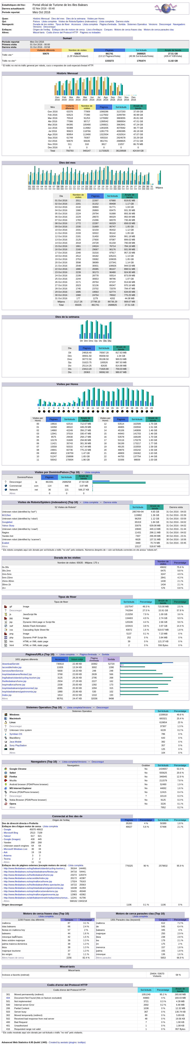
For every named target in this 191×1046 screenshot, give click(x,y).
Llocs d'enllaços (94, 29)
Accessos (76, 24)
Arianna (7, 855)
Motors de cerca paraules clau (159, 29)
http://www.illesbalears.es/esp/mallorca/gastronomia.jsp (31, 894)
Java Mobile (16, 742)
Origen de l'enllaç (41, 29)
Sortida (121, 24)
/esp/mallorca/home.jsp (13, 684)
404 (8, 998)
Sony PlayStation (18, 745)
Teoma (7, 859)
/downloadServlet (10, 664)
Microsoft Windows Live (15, 849)
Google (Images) (12, 839)
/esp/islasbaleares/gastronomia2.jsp (20, 688)
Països (36, 21)
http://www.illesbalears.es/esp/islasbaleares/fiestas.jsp (31, 871)
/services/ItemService (12, 671)
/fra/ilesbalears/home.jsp (14, 681)
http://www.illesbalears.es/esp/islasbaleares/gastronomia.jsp (33, 888)
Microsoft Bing (11, 832)
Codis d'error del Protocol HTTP (62, 32)
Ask (5, 852)
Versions (153, 24)
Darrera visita (122, 21)
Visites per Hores (95, 18)
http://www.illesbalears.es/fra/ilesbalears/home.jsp (28, 875)
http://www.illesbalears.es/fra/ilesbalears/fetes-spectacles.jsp (34, 884)
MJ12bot (6, 515)
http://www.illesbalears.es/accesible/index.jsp (26, 878)
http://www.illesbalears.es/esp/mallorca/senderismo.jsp (31, 891)
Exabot (5, 543)
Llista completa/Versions (79, 707)
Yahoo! (7, 836)
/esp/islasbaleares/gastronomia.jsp (19, 691)
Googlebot (7, 522)
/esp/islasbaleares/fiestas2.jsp (17, 674)
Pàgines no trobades (90, 32)
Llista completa (49, 21)
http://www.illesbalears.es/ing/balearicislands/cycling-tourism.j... (35, 868)
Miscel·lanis (39, 32)
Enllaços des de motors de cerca (68, 29)
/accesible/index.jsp (11, 667)
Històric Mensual (41, 18)
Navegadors (179, 24)
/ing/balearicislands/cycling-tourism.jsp (21, 677)
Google (7, 829)
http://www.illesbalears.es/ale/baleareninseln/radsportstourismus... (36, 898)
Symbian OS (16, 734)
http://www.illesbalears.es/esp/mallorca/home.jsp (28, 881)
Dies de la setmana (75, 18)
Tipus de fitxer (63, 24)
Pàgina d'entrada (108, 24)
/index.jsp (6, 695)
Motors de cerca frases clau (128, 29)
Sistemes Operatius (137, 24)
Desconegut (165, 24)
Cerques (108, 29)
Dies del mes (57, 18)
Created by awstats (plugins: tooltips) (67, 1042)
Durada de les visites (43, 24)
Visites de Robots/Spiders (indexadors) (77, 21)
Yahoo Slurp (8, 525)
